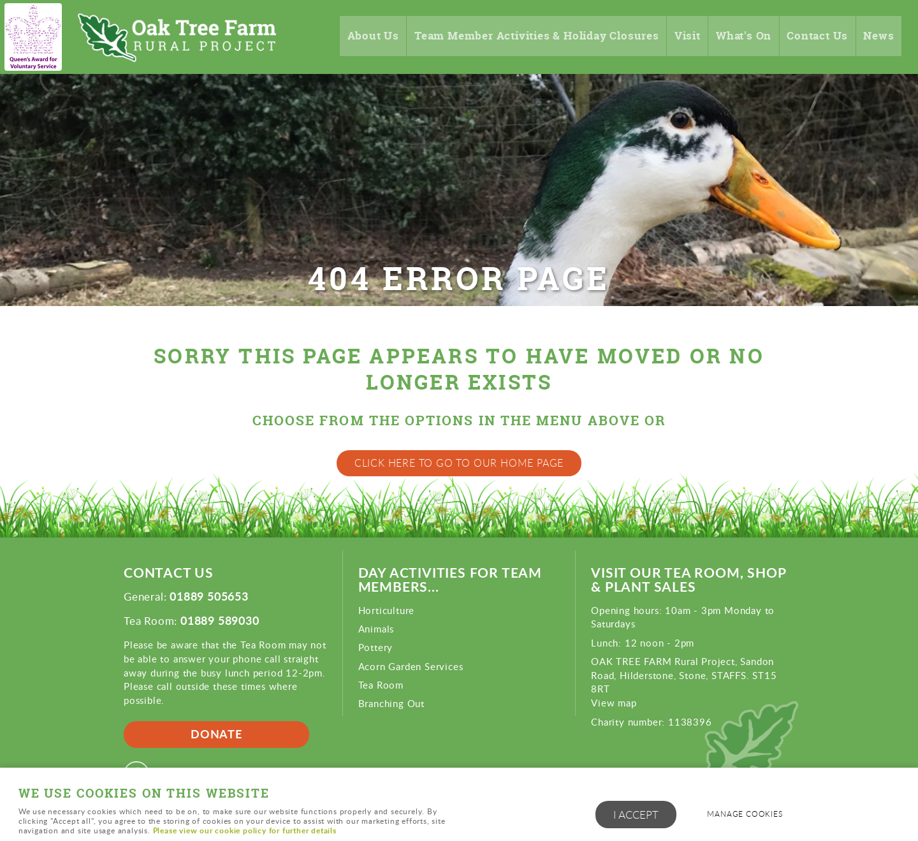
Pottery (375, 647)
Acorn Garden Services (410, 666)
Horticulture (386, 610)
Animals (376, 628)
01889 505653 (209, 596)
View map (613, 702)
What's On (737, 37)
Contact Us (814, 37)
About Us (342, 37)
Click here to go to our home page (459, 463)
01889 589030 (219, 620)
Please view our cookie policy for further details (245, 830)
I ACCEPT (636, 815)
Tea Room (381, 684)
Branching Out (391, 703)
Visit (677, 37)
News (878, 37)
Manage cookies (747, 814)
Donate (216, 734)
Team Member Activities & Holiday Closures (516, 37)
